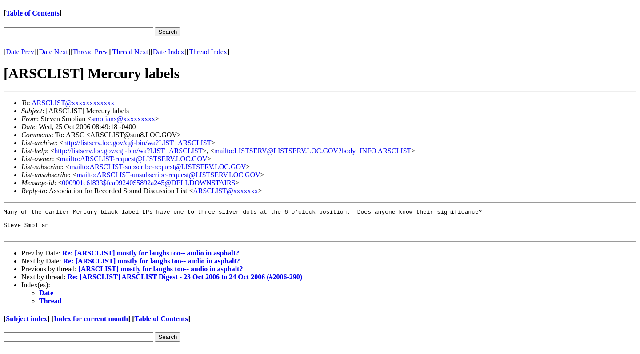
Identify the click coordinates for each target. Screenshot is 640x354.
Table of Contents (32, 13)
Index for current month (91, 324)
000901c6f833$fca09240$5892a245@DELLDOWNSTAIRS (148, 183)
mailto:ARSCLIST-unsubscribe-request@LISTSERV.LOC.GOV (168, 175)
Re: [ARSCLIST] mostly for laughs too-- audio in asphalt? (150, 258)
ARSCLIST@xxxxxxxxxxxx (73, 103)
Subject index (26, 324)
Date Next (53, 52)
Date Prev (20, 52)
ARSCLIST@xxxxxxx (225, 191)
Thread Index (208, 52)
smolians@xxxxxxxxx (123, 119)
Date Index (168, 52)
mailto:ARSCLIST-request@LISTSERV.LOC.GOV (134, 159)
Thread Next (130, 52)
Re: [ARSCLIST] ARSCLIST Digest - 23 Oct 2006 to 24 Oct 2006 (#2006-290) (185, 282)
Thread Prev (90, 52)
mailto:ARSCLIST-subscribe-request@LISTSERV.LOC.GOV (157, 167)
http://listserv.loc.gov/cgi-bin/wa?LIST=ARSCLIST (137, 143)
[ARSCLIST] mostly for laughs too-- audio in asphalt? (160, 274)
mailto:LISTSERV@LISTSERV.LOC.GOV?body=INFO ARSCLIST (313, 151)
